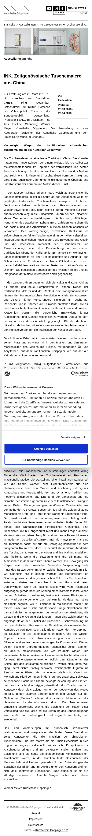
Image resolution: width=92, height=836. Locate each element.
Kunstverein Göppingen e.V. (51, 830)
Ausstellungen (27, 24)
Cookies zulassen (46, 448)
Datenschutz (35, 824)
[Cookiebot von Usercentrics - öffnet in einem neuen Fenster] (71, 373)
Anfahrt (35, 813)
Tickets (59, 12)
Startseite (9, 24)
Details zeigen (70, 437)
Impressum (35, 819)
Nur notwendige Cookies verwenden (45, 459)
